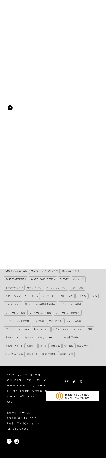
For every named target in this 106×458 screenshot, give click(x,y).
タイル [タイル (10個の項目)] (34, 296)
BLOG (9, 401)
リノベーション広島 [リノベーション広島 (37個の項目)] (15, 312)
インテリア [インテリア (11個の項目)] (78, 279)
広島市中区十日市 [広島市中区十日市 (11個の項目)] (70, 337)
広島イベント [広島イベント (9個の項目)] (11, 337)
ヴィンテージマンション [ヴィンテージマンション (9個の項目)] (17, 329)
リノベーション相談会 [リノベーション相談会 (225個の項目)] (40, 312)
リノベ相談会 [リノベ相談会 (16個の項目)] (55, 321)
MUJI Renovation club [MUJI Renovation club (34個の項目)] (16, 271)
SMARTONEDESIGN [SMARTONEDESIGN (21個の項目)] (15, 279)
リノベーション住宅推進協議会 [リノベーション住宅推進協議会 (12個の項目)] (40, 304)
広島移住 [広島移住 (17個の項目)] (31, 346)
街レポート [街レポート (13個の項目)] (32, 354)
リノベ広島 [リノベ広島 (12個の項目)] (39, 321)
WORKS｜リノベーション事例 (23, 374)
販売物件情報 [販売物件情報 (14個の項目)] (48, 354)
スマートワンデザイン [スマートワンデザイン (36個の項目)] (16, 296)
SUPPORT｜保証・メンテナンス (24, 396)
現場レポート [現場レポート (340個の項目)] (83, 346)
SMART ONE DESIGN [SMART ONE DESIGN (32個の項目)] (42, 279)
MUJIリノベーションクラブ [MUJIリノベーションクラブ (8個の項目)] (44, 271)
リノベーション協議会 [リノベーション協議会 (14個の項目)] (70, 304)
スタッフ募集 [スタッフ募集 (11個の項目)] (77, 287)
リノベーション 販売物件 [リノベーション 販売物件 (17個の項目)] (67, 312)
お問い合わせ (73, 381)
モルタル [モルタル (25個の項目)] (81, 296)
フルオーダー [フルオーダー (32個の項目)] (48, 296)
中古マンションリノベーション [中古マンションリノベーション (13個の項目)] (68, 329)
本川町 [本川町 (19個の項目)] (43, 346)
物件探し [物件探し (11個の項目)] (68, 346)
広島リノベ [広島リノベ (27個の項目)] (28, 337)
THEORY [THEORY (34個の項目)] (64, 279)
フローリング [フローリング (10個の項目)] (66, 296)
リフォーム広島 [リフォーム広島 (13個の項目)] (73, 321)
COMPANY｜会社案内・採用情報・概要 (28, 391)
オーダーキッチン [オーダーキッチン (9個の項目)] (14, 287)
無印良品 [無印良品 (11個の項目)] (55, 346)
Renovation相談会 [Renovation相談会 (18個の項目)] (71, 271)
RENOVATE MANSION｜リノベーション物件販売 (33, 385)
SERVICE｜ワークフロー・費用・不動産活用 (32, 380)
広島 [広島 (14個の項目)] (90, 329)
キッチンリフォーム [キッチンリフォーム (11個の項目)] (56, 287)
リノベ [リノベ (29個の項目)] (93, 296)
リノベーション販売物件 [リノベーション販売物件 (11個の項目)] (17, 321)
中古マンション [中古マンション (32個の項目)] (41, 329)
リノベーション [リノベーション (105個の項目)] (13, 304)
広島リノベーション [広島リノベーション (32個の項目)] (48, 337)
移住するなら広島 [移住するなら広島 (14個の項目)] (14, 354)
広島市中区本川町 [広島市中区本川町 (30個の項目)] (14, 346)
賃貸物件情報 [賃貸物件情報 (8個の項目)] (66, 354)
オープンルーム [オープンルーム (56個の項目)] (34, 287)
